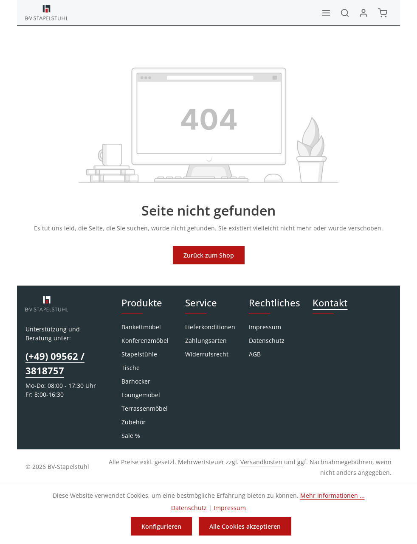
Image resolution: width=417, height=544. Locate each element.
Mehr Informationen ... (332, 495)
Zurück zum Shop (208, 255)
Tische (130, 368)
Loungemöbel (140, 395)
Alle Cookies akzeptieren (245, 526)
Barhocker (135, 381)
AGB (255, 354)
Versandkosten (261, 462)
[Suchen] (344, 12)
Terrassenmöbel (144, 408)
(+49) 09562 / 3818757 (55, 363)
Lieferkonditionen (210, 327)
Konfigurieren (161, 526)
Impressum (265, 327)
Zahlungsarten (206, 340)
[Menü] (326, 12)
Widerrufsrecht (206, 354)
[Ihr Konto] (363, 12)
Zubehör (133, 422)
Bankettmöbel (141, 327)
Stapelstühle (139, 354)
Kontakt (330, 302)
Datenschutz (267, 340)
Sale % (130, 436)
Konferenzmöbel (145, 340)
